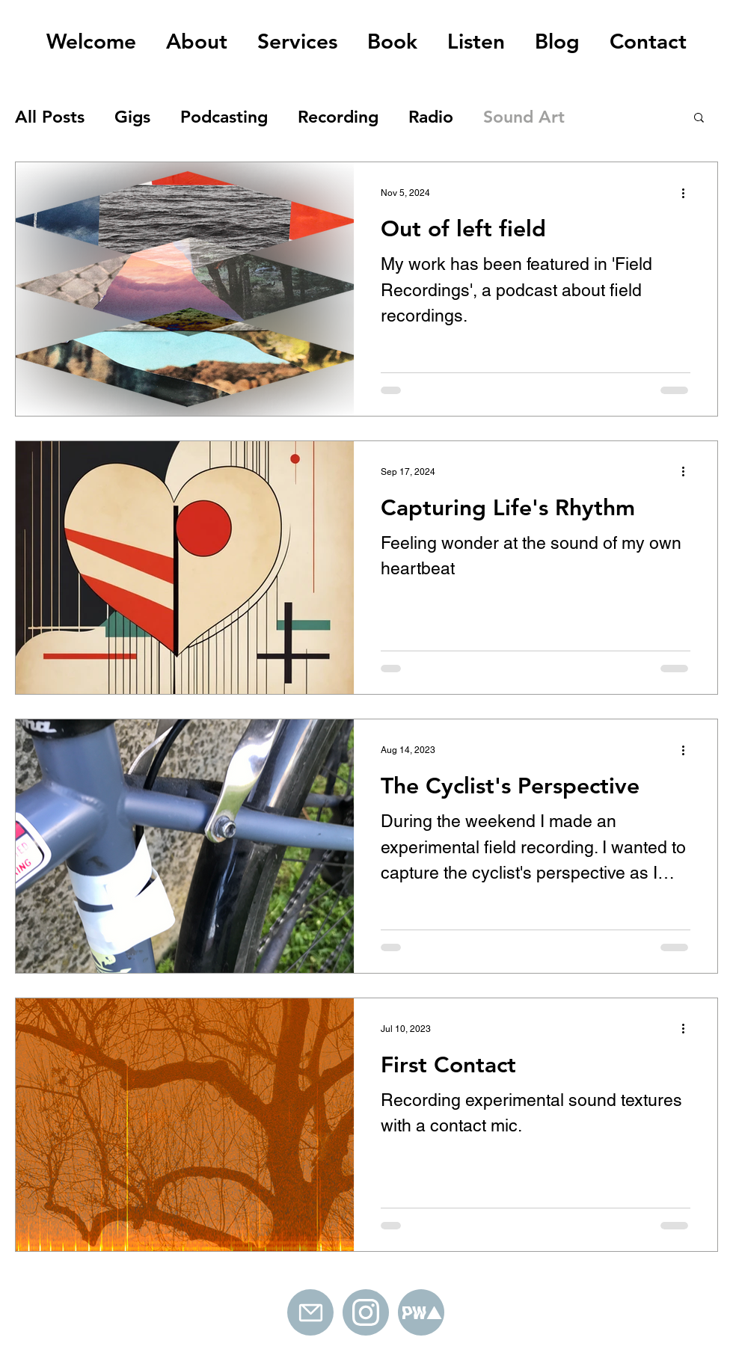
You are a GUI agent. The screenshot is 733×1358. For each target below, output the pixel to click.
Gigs (132, 116)
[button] (699, 118)
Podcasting (224, 116)
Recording (338, 116)
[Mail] (310, 1312)
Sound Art (524, 116)
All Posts (50, 116)
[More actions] (688, 193)
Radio (430, 116)
